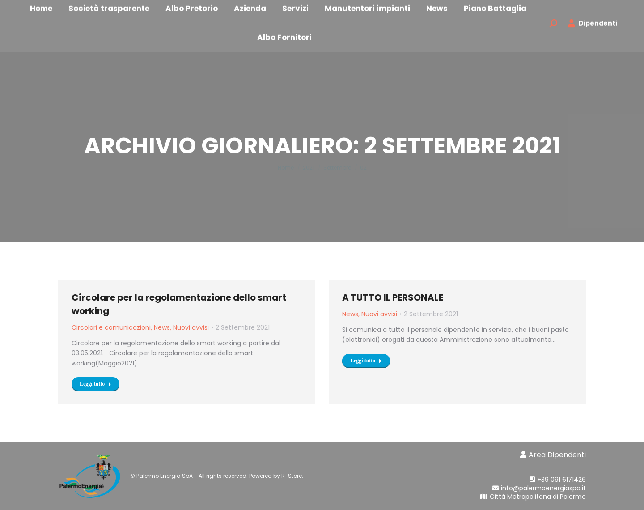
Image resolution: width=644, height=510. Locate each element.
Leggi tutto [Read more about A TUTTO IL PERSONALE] (366, 360)
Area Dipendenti (553, 455)
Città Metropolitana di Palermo (533, 496)
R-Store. (292, 476)
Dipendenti (592, 31)
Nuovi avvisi (191, 327)
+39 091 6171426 (558, 479)
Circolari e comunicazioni (111, 327)
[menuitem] (122, 15)
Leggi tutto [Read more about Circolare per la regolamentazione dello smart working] (95, 384)
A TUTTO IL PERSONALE (392, 297)
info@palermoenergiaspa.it (534, 488)
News (162, 327)
